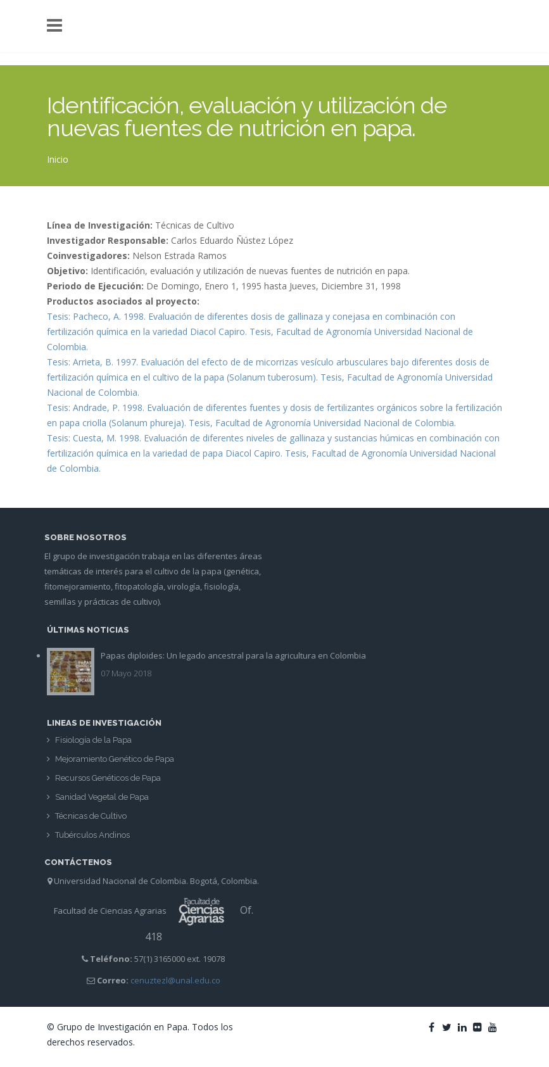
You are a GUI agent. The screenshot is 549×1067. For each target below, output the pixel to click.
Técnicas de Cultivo (91, 819)
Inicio (57, 159)
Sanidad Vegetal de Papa (102, 800)
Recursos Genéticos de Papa (108, 781)
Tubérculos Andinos (92, 838)
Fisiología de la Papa (93, 743)
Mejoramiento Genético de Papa (114, 762)
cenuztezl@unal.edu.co (172, 980)
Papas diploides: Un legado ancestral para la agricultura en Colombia (233, 652)
